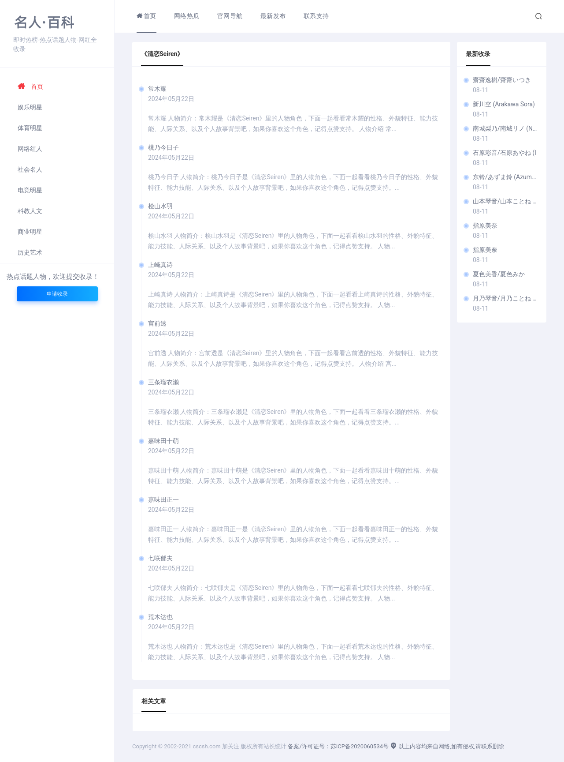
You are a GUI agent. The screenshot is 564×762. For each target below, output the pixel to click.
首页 (30, 86)
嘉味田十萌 (163, 440)
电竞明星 (30, 190)
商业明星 (30, 231)
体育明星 (30, 127)
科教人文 (30, 210)
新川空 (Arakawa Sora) (504, 104)
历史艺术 (30, 252)
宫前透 (157, 323)
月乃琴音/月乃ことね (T (505, 298)
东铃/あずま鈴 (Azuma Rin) (505, 176)
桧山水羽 (160, 206)
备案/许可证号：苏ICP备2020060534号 (338, 746)
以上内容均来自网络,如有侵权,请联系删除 (447, 746)
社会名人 (30, 169)
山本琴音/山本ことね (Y (505, 201)
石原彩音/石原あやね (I (504, 152)
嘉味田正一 (163, 499)
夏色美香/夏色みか (499, 274)
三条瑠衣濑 (163, 382)
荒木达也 (160, 616)
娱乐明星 (30, 107)
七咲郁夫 (160, 558)
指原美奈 (485, 225)
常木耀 (157, 88)
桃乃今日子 (163, 147)
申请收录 (57, 294)
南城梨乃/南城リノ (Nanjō (505, 128)
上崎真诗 (160, 264)
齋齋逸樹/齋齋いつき (502, 79)
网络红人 (30, 148)
